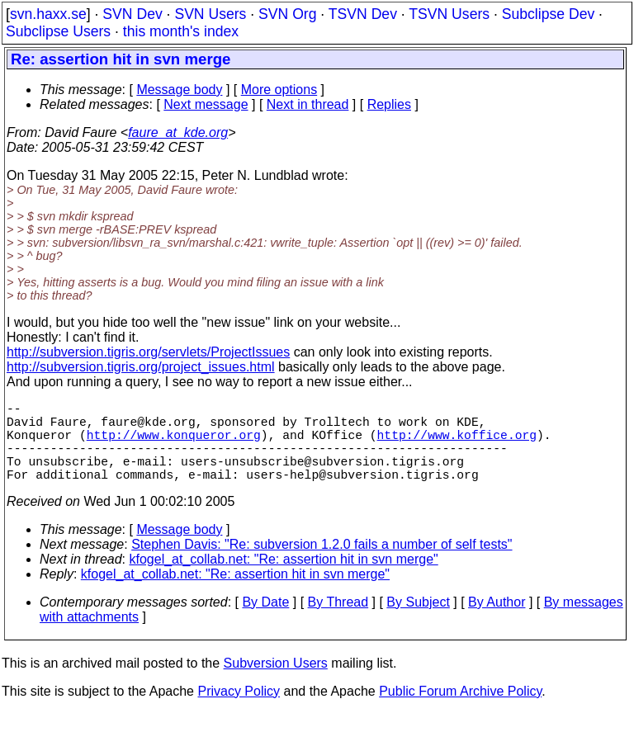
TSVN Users (449, 14)
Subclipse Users (58, 31)
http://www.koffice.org (457, 444)
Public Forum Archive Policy (460, 711)
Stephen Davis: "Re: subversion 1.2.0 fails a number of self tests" (321, 564)
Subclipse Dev (548, 14)
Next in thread (308, 104)
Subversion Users (276, 683)
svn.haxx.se (48, 14)
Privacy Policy (238, 711)
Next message (205, 104)
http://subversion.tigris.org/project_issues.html (141, 367)
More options (279, 90)
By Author (496, 622)
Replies (389, 104)
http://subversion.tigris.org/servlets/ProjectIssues (148, 352)
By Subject (417, 622)
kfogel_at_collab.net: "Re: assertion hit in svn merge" (284, 579)
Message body (179, 90)
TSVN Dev (363, 14)
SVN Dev (132, 14)
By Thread (338, 622)
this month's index (181, 31)
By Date (265, 622)
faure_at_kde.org (178, 132)
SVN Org (287, 14)
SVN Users (210, 14)
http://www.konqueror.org (174, 444)
